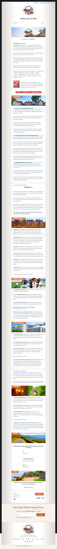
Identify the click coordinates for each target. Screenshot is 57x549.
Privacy (22, 541)
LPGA (30, 309)
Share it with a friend (28, 276)
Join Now (40, 517)
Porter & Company (35, 362)
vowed (41, 174)
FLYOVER (23, 216)
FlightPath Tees (29, 314)
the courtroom (31, 128)
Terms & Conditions (16, 541)
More (29, 245)
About (33, 541)
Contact (37, 541)
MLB (22, 309)
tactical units (26, 139)
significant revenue (38, 179)
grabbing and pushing (17, 133)
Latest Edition (28, 541)
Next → (43, 25)
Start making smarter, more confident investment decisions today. (26, 368)
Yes (23, 452)
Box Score (26, 293)
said (16, 118)
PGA (27, 309)
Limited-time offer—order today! (21, 431)
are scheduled (39, 158)
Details (42, 236)
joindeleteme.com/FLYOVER (36, 214)
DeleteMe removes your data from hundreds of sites (28, 377)
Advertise (42, 541)
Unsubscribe (15, 495)
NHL (25, 309)
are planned (38, 160)
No (23, 454)
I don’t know (25, 455)
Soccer (33, 309)
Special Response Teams (22, 144)
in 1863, (26, 47)
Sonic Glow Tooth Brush (31, 425)
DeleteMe (26, 68)
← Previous (15, 25)
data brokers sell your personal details (25, 374)
